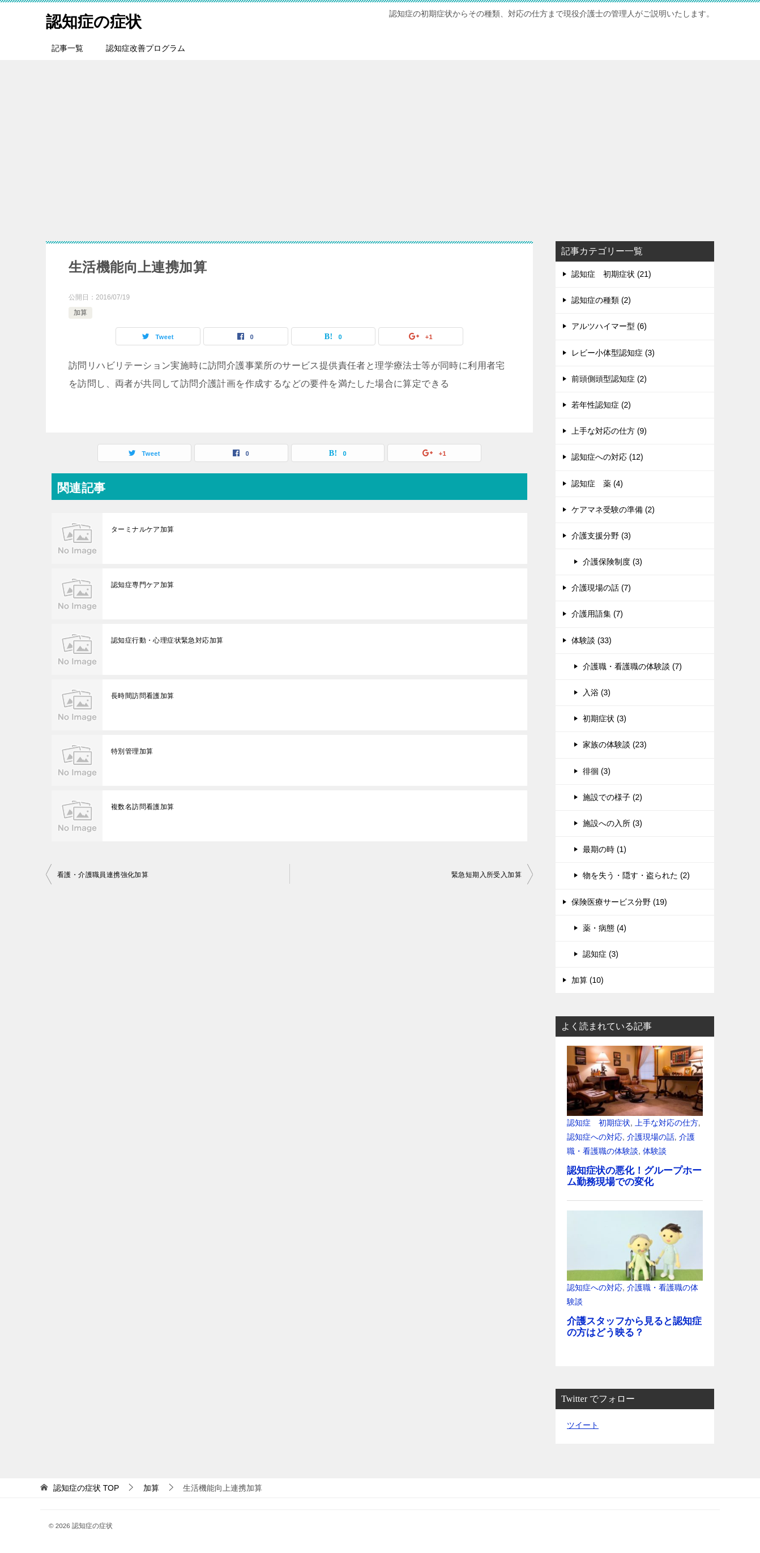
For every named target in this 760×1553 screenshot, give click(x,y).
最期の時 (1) (604, 849)
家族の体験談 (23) (615, 744)
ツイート (583, 1425)
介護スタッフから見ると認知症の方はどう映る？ (634, 1327)
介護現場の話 (650, 1136)
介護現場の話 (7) (601, 587)
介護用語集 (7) (597, 613)
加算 (80, 312)
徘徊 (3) (596, 771)
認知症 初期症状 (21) (611, 274)
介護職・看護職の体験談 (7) (632, 666)
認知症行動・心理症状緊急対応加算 (167, 640)
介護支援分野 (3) (601, 535)
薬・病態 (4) (604, 927)
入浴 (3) (596, 692)
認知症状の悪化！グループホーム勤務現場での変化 (634, 1176)
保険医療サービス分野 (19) (619, 901)
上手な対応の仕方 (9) (609, 430)
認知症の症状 (97, 19)
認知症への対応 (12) (607, 456)
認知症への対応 (594, 1136)
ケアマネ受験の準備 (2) (613, 509)
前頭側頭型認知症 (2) (609, 378)
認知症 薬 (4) (597, 483)
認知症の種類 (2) (601, 300)
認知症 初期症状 (598, 1122)
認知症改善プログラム (145, 48)
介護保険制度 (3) (612, 561)
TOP (86, 1487)
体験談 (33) (591, 640)
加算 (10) (587, 980)
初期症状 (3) (604, 718)
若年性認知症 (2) (601, 404)
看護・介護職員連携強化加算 (102, 875)
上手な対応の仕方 (666, 1122)
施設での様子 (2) (612, 797)
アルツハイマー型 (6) (609, 326)
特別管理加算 (132, 751)
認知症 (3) (600, 954)
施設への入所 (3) (612, 823)
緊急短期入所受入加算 (486, 875)
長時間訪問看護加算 (142, 696)
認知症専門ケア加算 (142, 585)
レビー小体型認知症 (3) (613, 352)
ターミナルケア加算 (142, 529)
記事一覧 (67, 48)
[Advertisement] (380, 145)
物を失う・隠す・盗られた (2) (636, 875)
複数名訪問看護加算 (142, 807)
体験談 (655, 1151)
